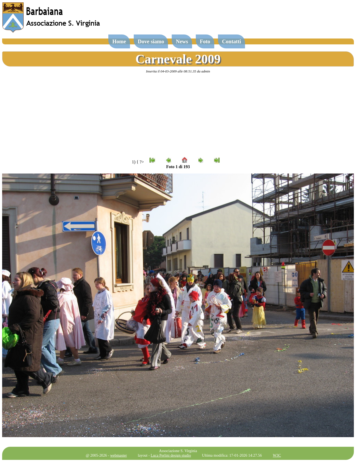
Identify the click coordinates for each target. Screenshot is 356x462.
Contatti (231, 41)
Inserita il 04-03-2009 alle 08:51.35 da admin (178, 71)
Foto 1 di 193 (178, 166)
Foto (205, 41)
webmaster (118, 455)
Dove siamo (151, 41)
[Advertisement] (178, 115)
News (182, 41)
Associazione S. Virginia (178, 451)
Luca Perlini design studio (171, 455)
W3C (277, 455)
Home (119, 41)
